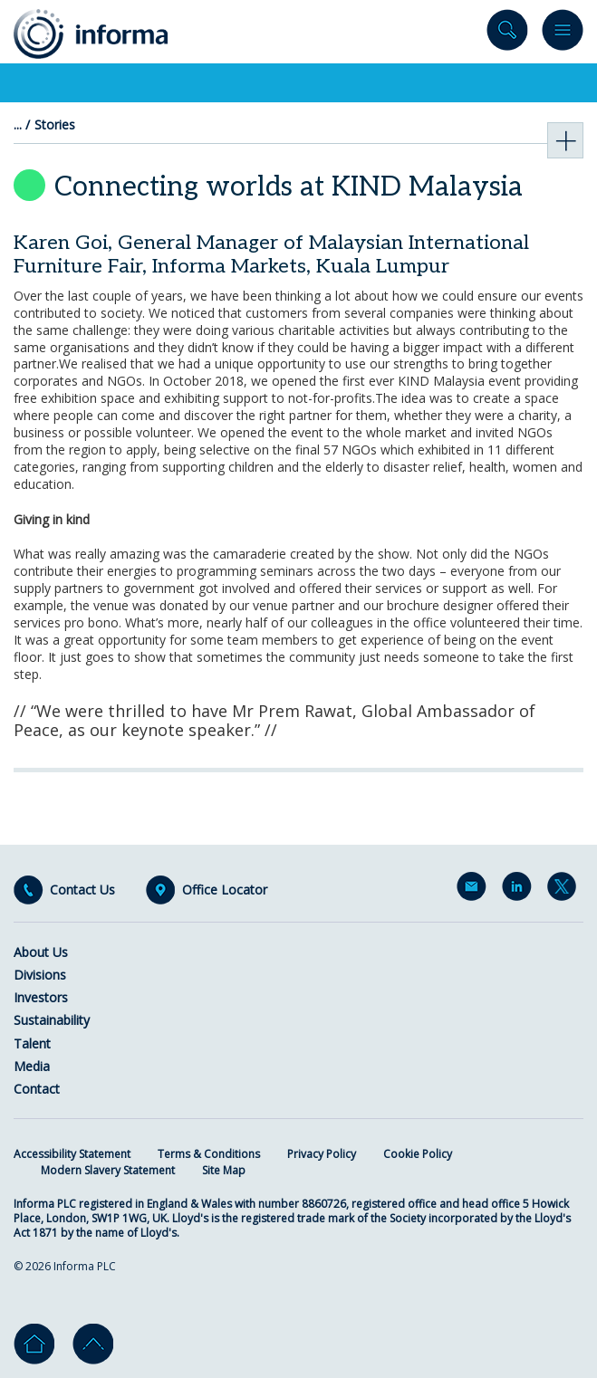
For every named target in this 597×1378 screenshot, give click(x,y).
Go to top (92, 1344)
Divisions (40, 974)
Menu (562, 34)
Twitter (565, 890)
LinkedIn (520, 890)
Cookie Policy (417, 1154)
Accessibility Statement (72, 1154)
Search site (507, 34)
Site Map (224, 1170)
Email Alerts (475, 890)
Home (34, 1344)
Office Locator (224, 890)
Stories (54, 125)
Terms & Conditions (209, 1154)
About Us (41, 952)
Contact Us (82, 890)
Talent (32, 1043)
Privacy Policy (321, 1154)
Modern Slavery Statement (108, 1170)
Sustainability (52, 1020)
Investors (41, 997)
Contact (37, 1088)
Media (32, 1066)
